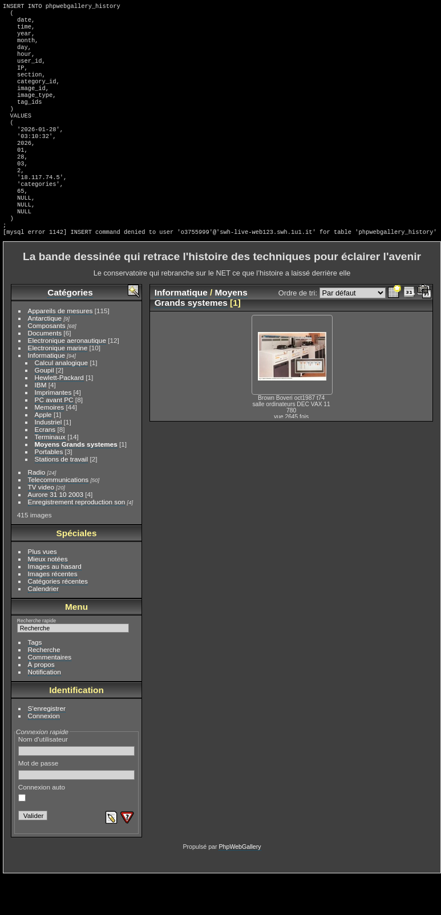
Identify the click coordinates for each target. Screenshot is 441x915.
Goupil (44, 408)
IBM (41, 423)
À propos (41, 703)
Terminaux (50, 475)
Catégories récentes (58, 620)
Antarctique (45, 357)
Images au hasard (55, 605)
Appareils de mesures (60, 349)
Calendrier (43, 627)
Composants (47, 364)
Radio (37, 511)
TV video (41, 525)
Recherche (44, 688)
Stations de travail (61, 497)
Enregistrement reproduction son (77, 540)
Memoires (49, 446)
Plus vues (42, 590)
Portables (49, 490)
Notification (44, 710)
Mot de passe (76, 808)
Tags (35, 681)
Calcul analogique (61, 401)
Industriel (48, 460)
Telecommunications (58, 518)
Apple (43, 453)
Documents (45, 371)
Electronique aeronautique (67, 379)
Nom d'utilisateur (76, 784)
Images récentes (53, 612)
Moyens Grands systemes (76, 483)
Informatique (46, 394)
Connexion (44, 754)
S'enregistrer (47, 747)
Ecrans (45, 468)
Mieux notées (48, 597)
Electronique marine (58, 386)
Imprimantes (53, 431)
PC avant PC (54, 438)
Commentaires (50, 695)
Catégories (69, 331)
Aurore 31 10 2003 (55, 533)
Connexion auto (41, 831)
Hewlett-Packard (59, 416)
